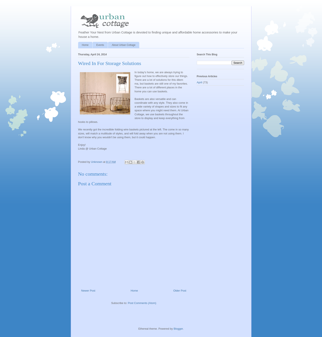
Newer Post (88, 290)
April (199, 82)
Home (85, 45)
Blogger (178, 328)
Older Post (179, 290)
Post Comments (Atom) (142, 303)
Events (100, 45)
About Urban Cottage (123, 45)
